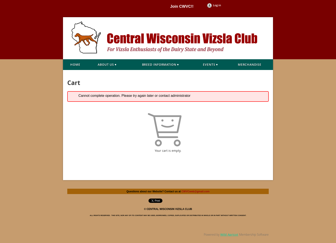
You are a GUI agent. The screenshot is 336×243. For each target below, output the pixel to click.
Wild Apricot (229, 234)
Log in (217, 5)
